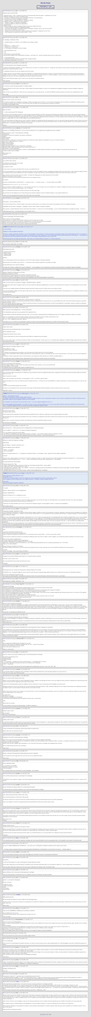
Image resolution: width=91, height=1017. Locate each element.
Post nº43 (10, 473)
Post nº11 (5, 894)
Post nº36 (5, 584)
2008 (50, 7)
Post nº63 (5, 107)
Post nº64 (5, 97)
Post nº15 (5, 852)
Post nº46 (5, 408)
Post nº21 (5, 784)
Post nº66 (5, 62)
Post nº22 (5, 773)
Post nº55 (5, 270)
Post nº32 (5, 638)
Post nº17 (5, 837)
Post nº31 (5, 652)
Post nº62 (5, 128)
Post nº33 (5, 624)
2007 (47, 7)
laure (17, 837)
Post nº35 (5, 601)
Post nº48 (5, 370)
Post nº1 (5, 992)
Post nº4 (5, 966)
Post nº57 (5, 241)
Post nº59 (5, 214)
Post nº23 (5, 761)
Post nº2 (5, 981)
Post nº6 (5, 947)
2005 (42, 7)
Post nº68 (5, 10)
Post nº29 (5, 675)
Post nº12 (5, 877)
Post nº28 (5, 708)
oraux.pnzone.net (43, 1014)
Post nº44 (5, 437)
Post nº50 (5, 344)
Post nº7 (5, 938)
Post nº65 (5, 83)
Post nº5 (5, 959)
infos (48, 1014)
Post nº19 (5, 808)
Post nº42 (5, 485)
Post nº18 (5, 823)
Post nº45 (5, 425)
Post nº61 (5, 158)
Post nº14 (5, 857)
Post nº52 (5, 307)
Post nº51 (5, 324)
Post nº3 (5, 973)
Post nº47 (10, 393)
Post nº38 (5, 566)
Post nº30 (5, 669)
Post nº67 (5, 37)
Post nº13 (5, 869)
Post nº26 (5, 726)
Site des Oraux (45, 3)
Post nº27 (5, 717)
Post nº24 (5, 750)
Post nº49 (5, 361)
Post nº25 (5, 735)
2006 (44, 7)
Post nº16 (5, 843)
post (50, 6)
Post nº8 (5, 933)
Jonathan (18, 894)
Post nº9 (5, 919)
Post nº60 (5, 198)
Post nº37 (5, 578)
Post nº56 (5, 246)
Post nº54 (5, 280)
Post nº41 (5, 508)
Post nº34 (5, 614)
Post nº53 (5, 297)
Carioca (17, 981)
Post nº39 (5, 553)
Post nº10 (5, 908)
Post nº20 (5, 792)
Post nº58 (10, 226)
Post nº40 (5, 527)
